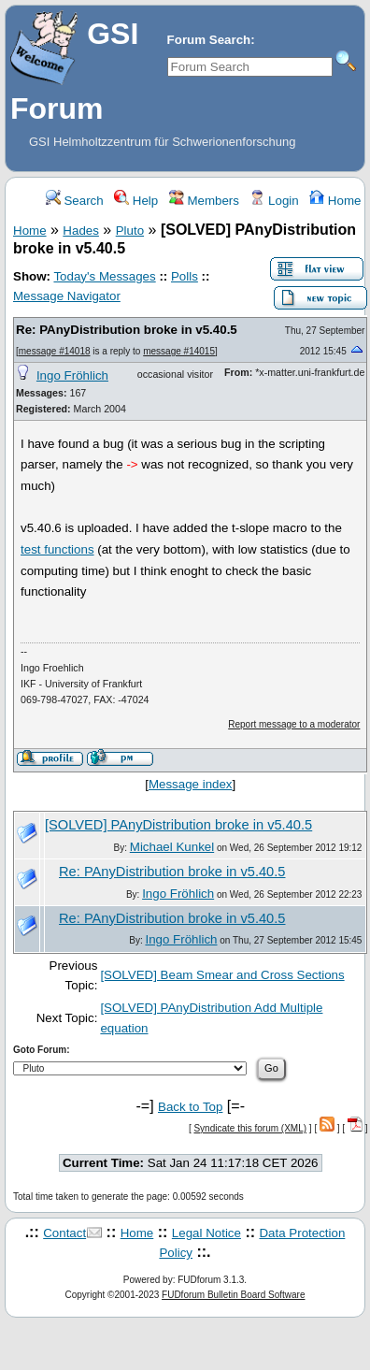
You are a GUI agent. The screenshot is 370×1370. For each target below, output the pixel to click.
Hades (81, 231)
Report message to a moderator (294, 724)
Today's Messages (104, 276)
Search (75, 201)
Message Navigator (67, 296)
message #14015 (179, 351)
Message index (191, 784)
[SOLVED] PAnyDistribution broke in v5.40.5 (178, 824)
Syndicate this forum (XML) (249, 1128)
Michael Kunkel (172, 847)
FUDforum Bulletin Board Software (233, 1295)
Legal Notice (206, 1233)
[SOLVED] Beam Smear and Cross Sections (222, 975)
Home (335, 201)
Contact (64, 1233)
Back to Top (190, 1107)
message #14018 (55, 351)
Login (273, 201)
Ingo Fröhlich (72, 375)
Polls (184, 276)
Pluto (130, 231)
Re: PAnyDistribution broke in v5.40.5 (126, 330)
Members (204, 201)
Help (136, 201)
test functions (57, 549)
